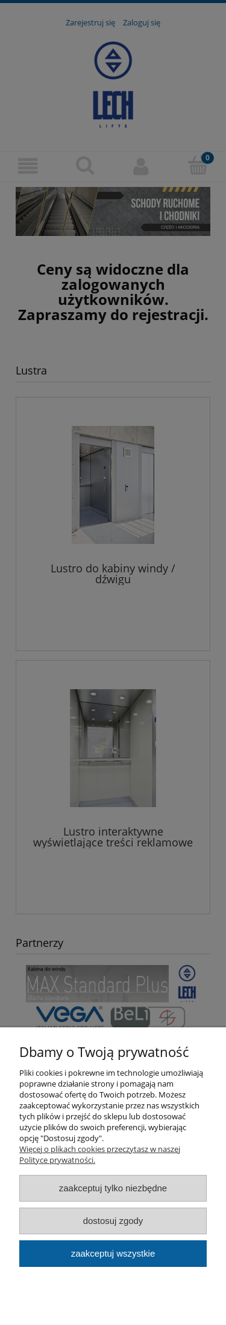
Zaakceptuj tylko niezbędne (113, 1188)
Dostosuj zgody (113, 1220)
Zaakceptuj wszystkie (113, 1253)
